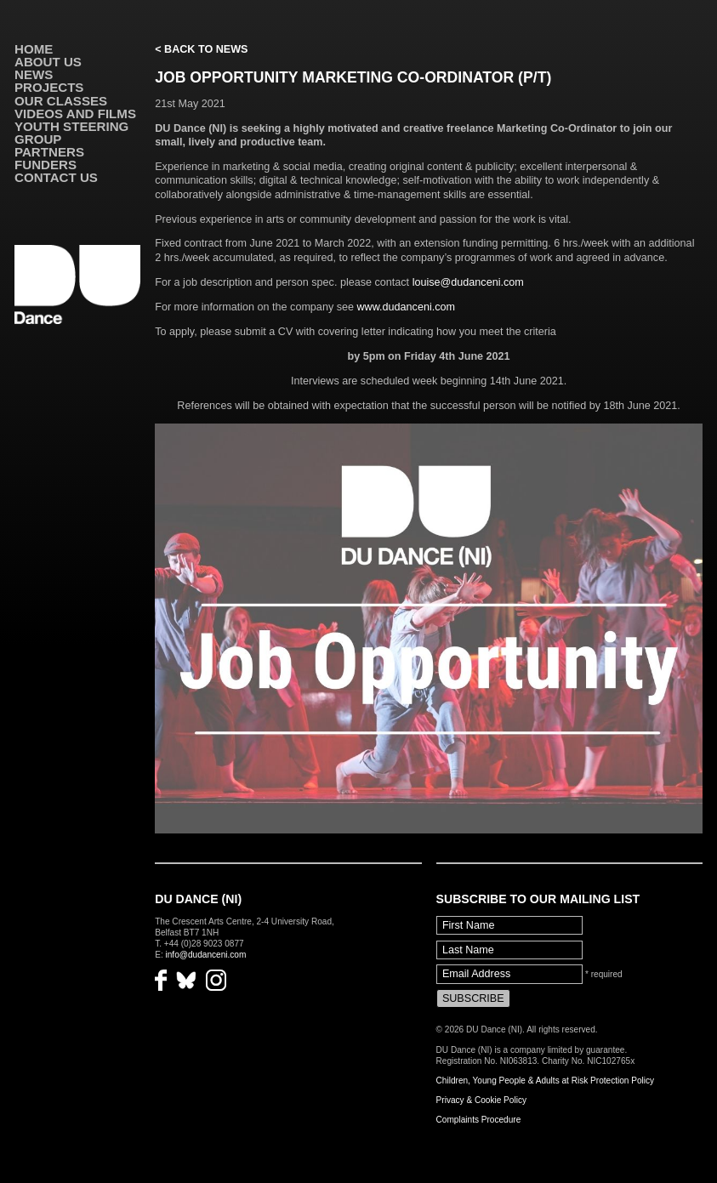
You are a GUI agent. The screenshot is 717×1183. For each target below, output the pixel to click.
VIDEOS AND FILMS (75, 113)
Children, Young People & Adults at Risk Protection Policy (545, 1080)
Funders (45, 164)
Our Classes (60, 101)
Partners (49, 152)
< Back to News (201, 49)
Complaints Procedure (478, 1119)
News (33, 74)
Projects (48, 87)
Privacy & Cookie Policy (481, 1100)
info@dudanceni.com (206, 954)
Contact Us (56, 177)
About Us (48, 61)
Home (33, 49)
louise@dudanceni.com (468, 282)
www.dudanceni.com (405, 307)
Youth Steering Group (71, 132)
